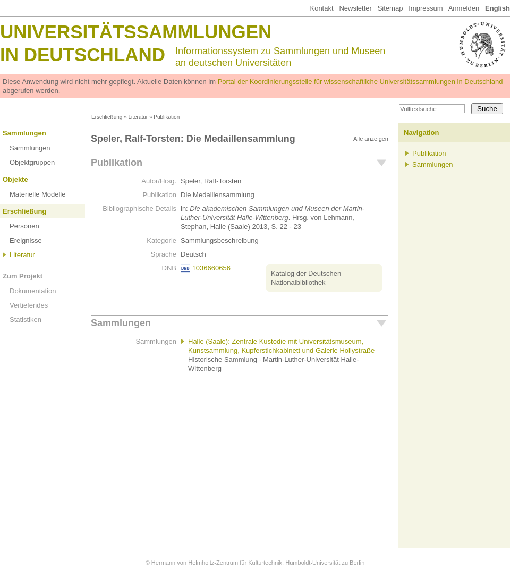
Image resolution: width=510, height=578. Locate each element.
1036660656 (211, 268)
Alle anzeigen (370, 138)
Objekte (15, 179)
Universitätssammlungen (135, 31)
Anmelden (464, 8)
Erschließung (106, 117)
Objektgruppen (32, 162)
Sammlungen (24, 133)
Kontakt (321, 8)
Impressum (426, 8)
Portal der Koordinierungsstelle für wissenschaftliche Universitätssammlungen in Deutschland (360, 82)
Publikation (116, 162)
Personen (24, 226)
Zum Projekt (22, 276)
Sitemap (390, 8)
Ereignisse (26, 240)
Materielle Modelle (38, 194)
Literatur (138, 117)
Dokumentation (33, 291)
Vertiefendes (29, 305)
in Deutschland (82, 54)
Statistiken (25, 320)
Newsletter (355, 8)
